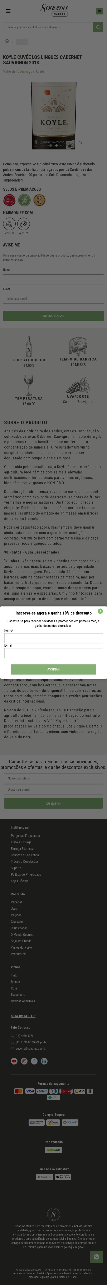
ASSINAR (53, 669)
